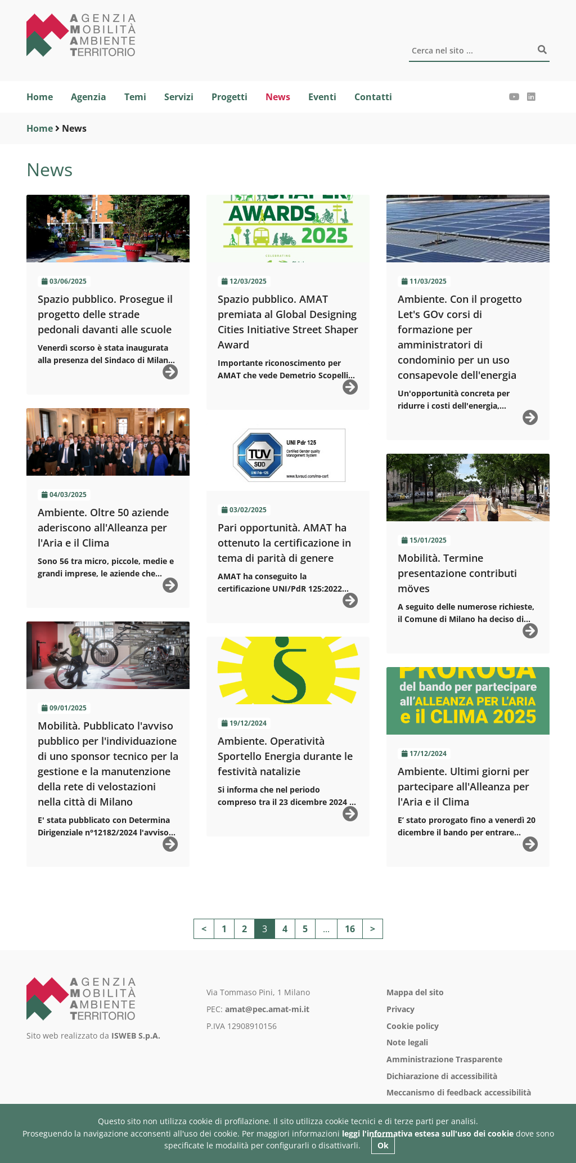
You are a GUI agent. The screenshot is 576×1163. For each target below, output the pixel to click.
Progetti (230, 97)
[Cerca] (479, 51)
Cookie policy (412, 1026)
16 (350, 929)
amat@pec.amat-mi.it (267, 1009)
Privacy (400, 1009)
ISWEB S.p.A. (135, 1035)
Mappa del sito (415, 992)
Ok (383, 1145)
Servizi (179, 97)
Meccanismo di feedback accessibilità (458, 1092)
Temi (135, 97)
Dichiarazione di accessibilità (441, 1076)
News (278, 97)
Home (39, 97)
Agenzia (88, 97)
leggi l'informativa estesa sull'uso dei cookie (428, 1133)
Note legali (407, 1042)
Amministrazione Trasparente (444, 1059)
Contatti (373, 97)
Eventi (322, 97)
